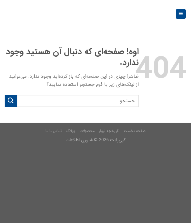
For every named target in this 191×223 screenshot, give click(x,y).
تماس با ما (53, 131)
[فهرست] (181, 14)
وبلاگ (70, 131)
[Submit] (11, 101)
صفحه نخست (135, 131)
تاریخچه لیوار (109, 131)
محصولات (87, 131)
